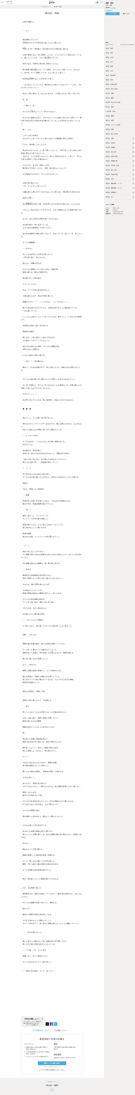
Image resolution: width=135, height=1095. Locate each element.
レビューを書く (112, 13)
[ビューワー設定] (97, 2)
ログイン (59, 1066)
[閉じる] (42, 1019)
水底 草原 (109, 5)
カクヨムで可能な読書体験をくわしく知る (52, 1070)
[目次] (101, 2)
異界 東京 (110, 3)
